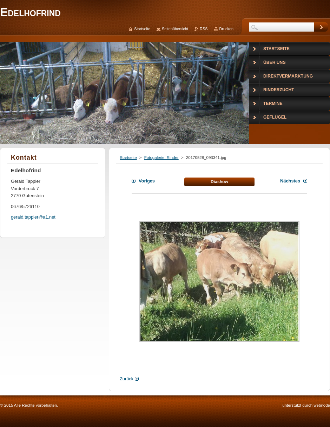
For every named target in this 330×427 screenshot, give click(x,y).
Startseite (128, 157)
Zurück (126, 378)
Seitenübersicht (175, 29)
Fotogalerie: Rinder (161, 157)
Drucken (226, 29)
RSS (203, 29)
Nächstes (290, 181)
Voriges (147, 181)
